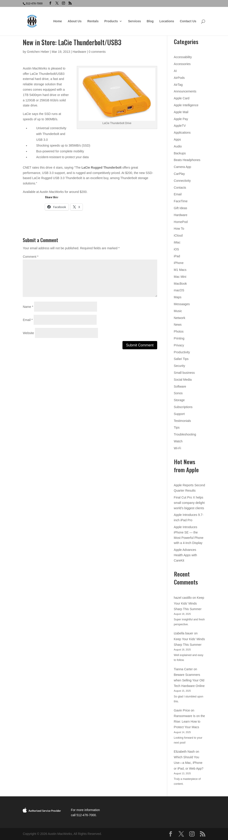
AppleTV (180, 125)
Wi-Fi (177, 448)
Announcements (185, 91)
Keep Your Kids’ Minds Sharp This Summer (189, 603)
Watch (178, 441)
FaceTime (181, 201)
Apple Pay (181, 119)
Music (178, 311)
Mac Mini (180, 276)
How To (179, 228)
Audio (178, 146)
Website (28, 333)
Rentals (93, 21)
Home (57, 21)
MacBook (180, 283)
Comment (30, 256)
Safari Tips (181, 359)
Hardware (79, 51)
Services (134, 21)
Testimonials (182, 421)
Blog (150, 21)
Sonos (178, 393)
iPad (177, 256)
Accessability (183, 57)
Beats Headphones (187, 160)
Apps (177, 139)
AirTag (178, 84)
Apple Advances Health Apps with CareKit (185, 555)
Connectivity (182, 180)
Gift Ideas (180, 208)
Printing (179, 338)
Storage (179, 400)
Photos (179, 331)
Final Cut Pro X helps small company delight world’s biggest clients (189, 503)
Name (28, 307)
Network (179, 318)
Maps (177, 297)
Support (179, 414)
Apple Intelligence (186, 105)
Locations (166, 21)
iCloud (178, 235)
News (178, 324)
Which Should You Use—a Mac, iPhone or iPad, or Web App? (189, 762)
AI (175, 71)
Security (179, 366)
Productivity (182, 352)
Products (111, 21)
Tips (177, 427)
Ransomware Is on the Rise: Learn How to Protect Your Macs (189, 721)
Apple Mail (181, 112)
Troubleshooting (185, 434)
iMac (177, 242)
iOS (176, 249)
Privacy (179, 345)
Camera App (182, 167)
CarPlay (179, 174)
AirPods (179, 78)
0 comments (97, 51)
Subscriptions (183, 407)
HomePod (181, 222)
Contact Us (188, 21)
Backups (180, 153)
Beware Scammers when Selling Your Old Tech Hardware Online (189, 680)
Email (28, 320)
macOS (179, 290)
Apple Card (181, 98)
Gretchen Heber (38, 51)
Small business (184, 372)
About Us (74, 21)
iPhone (179, 263)
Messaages (182, 304)
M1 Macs (180, 270)
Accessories (182, 64)
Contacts (180, 187)
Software (180, 386)
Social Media (183, 379)
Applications (182, 132)
